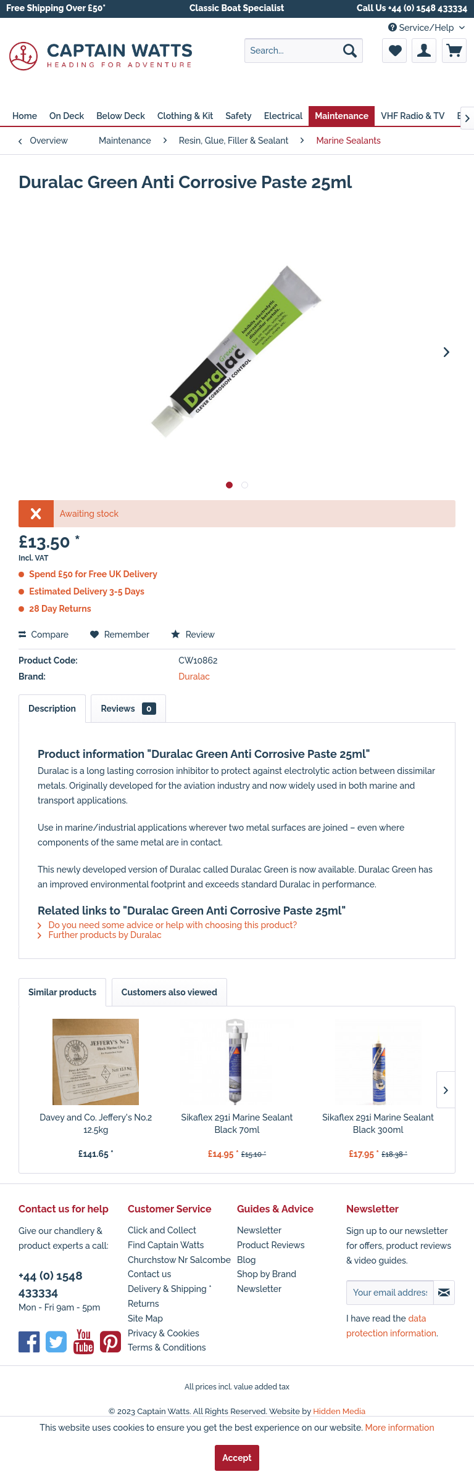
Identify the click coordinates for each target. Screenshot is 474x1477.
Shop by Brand (266, 1274)
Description (52, 709)
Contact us (149, 1274)
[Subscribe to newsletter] (444, 1292)
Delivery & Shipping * (170, 1289)
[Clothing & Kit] (185, 116)
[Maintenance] (342, 116)
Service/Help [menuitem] (422, 28)
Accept (236, 1458)
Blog (246, 1260)
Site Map (145, 1318)
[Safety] (238, 116)
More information (399, 1428)
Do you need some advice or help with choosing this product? (167, 925)
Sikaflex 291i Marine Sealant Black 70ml (237, 1124)
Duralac (193, 676)
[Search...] (303, 50)
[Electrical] (283, 116)
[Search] (350, 50)
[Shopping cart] (454, 50)
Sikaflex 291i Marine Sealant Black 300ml (378, 1124)
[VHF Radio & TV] (413, 116)
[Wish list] (394, 50)
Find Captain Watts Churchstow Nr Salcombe (179, 1252)
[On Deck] (66, 116)
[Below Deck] (120, 116)
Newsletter (259, 1230)
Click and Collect (162, 1230)
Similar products (62, 992)
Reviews (128, 708)
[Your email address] (390, 1292)
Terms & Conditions (167, 1347)
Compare (44, 635)
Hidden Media (339, 1411)
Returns (143, 1304)
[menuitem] (303, 50)
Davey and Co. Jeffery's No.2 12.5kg (96, 1124)
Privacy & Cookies (163, 1333)
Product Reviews (271, 1245)
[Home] (24, 116)
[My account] (424, 50)
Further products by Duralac (100, 935)
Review (193, 635)
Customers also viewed (169, 992)
